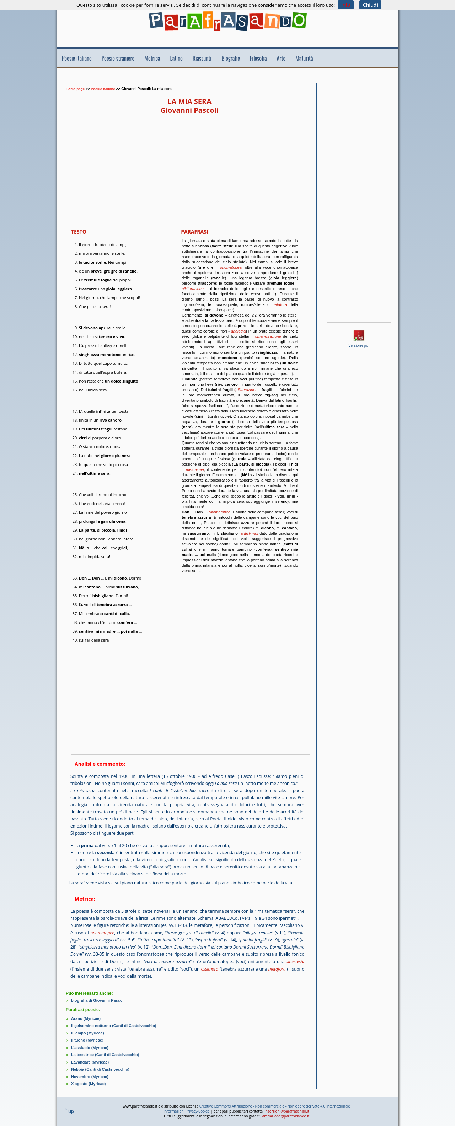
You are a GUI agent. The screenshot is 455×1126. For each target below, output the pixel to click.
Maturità (304, 58)
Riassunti (202, 58)
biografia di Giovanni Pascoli (98, 999)
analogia (238, 331)
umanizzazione (268, 336)
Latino (176, 58)
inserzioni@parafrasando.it (286, 1107)
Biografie (230, 58)
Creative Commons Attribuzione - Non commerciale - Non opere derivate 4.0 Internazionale (274, 1102)
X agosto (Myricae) (88, 1081)
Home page (75, 89)
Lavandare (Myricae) (90, 1060)
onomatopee (102, 932)
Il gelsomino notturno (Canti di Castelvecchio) (113, 1024)
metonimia (195, 469)
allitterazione (193, 288)
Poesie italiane (77, 58)
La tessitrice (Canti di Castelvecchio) (105, 1052)
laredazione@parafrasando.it (285, 1112)
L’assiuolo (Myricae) (89, 1045)
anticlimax (249, 533)
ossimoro (209, 968)
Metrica (152, 58)
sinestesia (295, 961)
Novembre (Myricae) (89, 1074)
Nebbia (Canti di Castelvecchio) (100, 1067)
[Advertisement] (193, 79)
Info (345, 4)
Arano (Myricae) (86, 1017)
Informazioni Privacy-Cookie (187, 1107)
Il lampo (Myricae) (87, 1031)
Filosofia (258, 58)
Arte (281, 58)
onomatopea (231, 267)
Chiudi (370, 4)
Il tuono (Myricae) (87, 1038)
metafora (279, 304)
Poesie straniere (118, 58)
